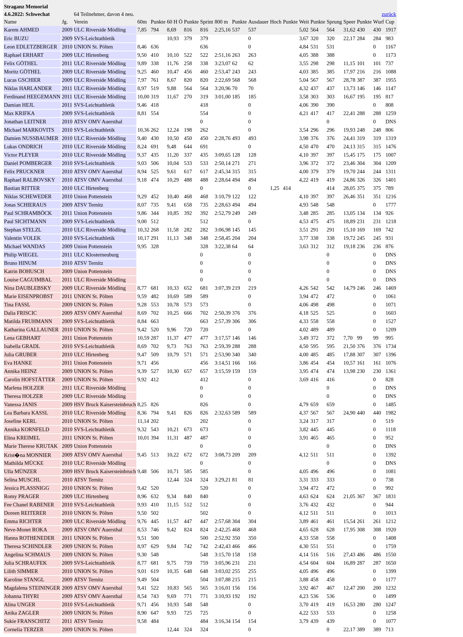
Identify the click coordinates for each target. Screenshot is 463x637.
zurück (389, 14)
